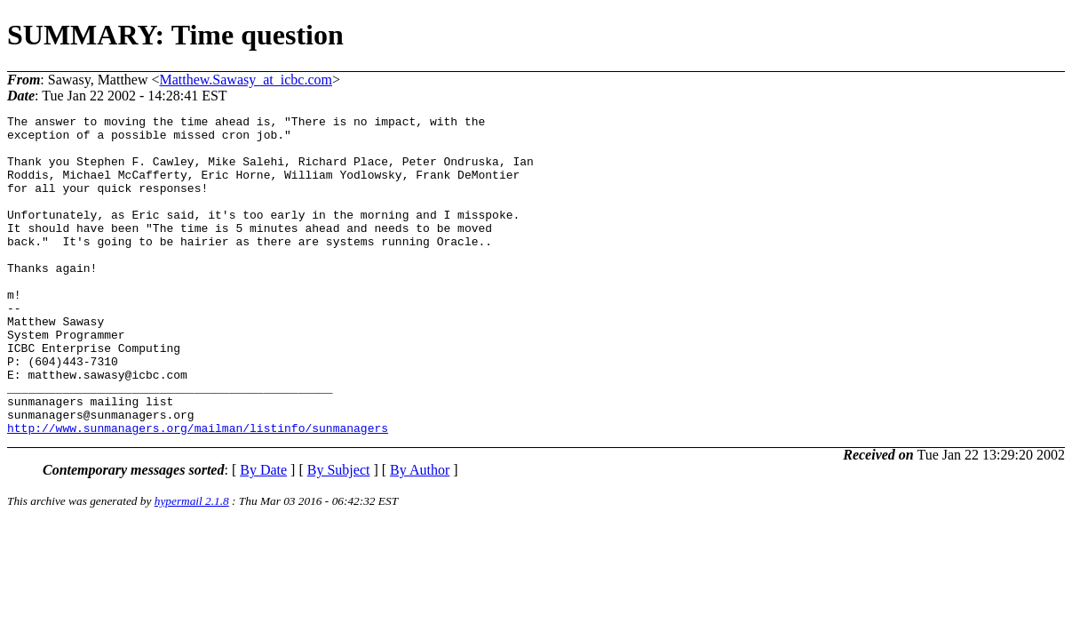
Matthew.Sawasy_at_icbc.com (246, 79)
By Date (263, 533)
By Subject (338, 533)
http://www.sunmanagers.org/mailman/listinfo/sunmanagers (197, 492)
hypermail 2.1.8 (192, 565)
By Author (419, 533)
